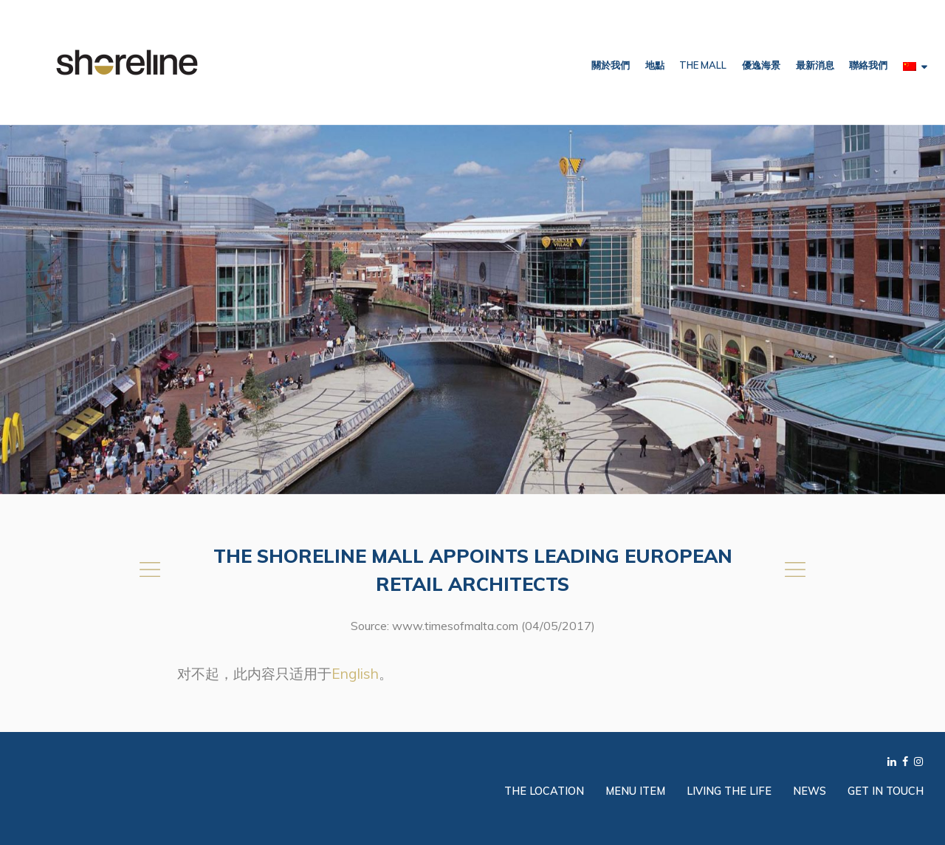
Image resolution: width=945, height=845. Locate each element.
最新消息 (815, 65)
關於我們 (610, 65)
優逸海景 (761, 65)
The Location (544, 791)
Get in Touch (886, 791)
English (355, 673)
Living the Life (729, 791)
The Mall (702, 65)
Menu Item (635, 791)
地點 (654, 65)
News (809, 791)
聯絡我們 (868, 65)
